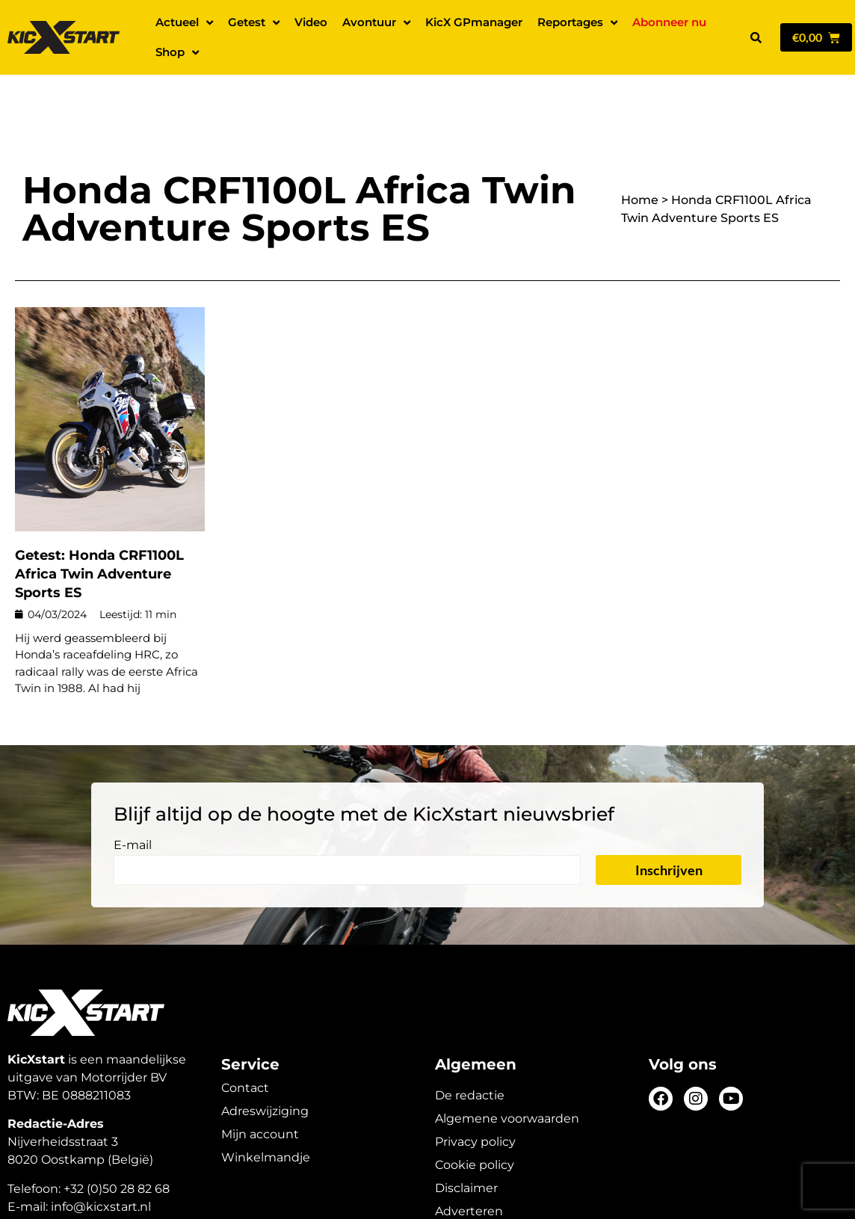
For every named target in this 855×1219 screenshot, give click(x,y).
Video (310, 22)
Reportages (577, 23)
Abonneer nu (669, 22)
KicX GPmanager (473, 22)
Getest (254, 23)
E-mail (133, 793)
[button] (755, 37)
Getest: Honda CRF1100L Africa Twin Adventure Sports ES (99, 522)
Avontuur (376, 23)
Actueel (184, 23)
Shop (177, 53)
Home (639, 148)
